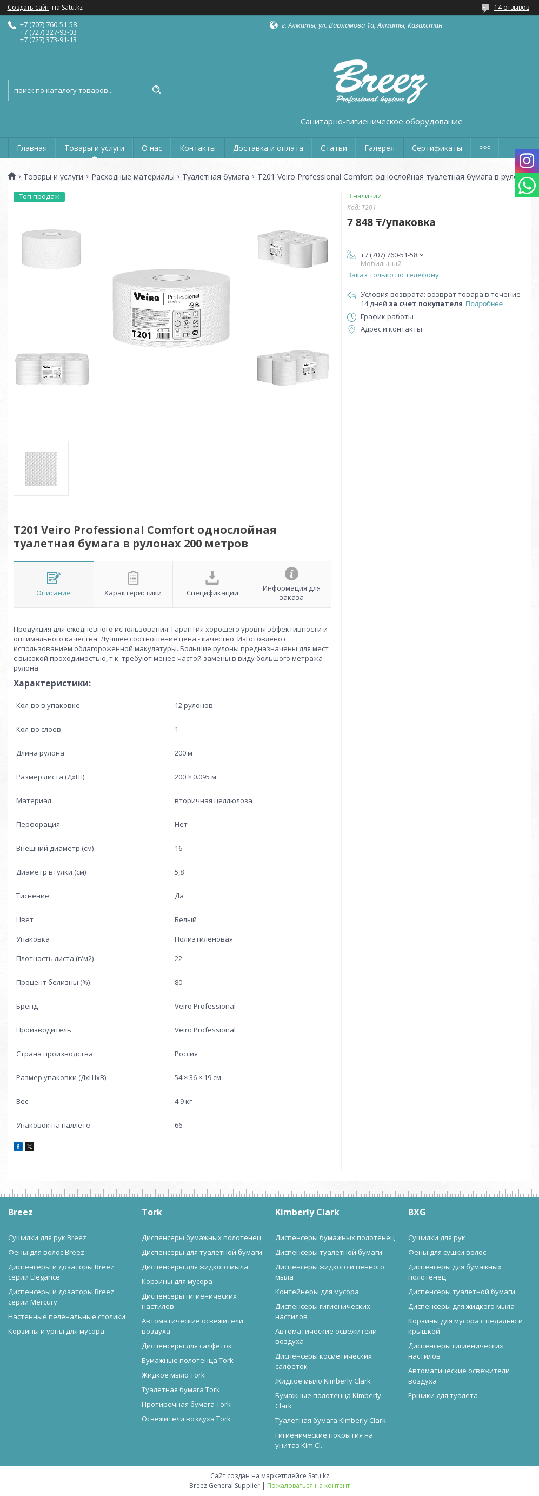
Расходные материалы (133, 177)
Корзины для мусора (177, 1281)
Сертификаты (437, 148)
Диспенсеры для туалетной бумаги (202, 1252)
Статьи (334, 148)
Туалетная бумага (215, 177)
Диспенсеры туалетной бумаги (328, 1252)
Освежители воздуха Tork (186, 1419)
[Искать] (156, 90)
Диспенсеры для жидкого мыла (195, 1267)
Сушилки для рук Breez (47, 1237)
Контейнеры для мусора (317, 1291)
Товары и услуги (94, 148)
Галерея (379, 148)
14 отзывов (511, 7)
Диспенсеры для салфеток (187, 1346)
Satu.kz (318, 1475)
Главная (32, 148)
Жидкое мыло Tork (173, 1375)
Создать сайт (28, 7)
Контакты (197, 148)
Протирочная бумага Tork (186, 1404)
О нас (152, 148)
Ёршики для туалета (443, 1395)
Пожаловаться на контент (308, 1485)
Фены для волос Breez (46, 1252)
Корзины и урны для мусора (56, 1331)
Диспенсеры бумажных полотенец (201, 1237)
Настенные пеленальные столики (66, 1316)
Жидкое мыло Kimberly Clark (323, 1381)
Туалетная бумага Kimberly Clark (330, 1420)
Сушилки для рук (436, 1237)
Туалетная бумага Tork (181, 1389)
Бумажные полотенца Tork (188, 1360)
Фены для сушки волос (447, 1252)
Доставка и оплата (268, 148)
